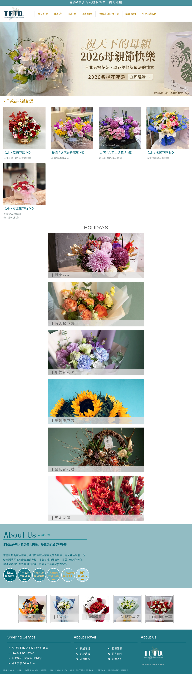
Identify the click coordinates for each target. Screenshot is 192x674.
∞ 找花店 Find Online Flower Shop (28, 647)
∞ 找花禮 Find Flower (20, 652)
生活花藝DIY (149, 13)
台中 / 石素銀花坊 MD (19, 208)
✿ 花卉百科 (115, 653)
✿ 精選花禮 (83, 648)
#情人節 (35, 670)
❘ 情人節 (28, 616)
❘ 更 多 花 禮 (60, 517)
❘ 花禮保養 (93, 616)
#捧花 (52, 670)
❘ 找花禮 (60, 616)
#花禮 (27, 670)
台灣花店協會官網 (109, 13)
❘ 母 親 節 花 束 (62, 372)
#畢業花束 (89, 670)
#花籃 (12, 670)
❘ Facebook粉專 (160, 616)
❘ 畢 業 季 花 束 (62, 420)
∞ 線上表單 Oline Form (21, 663)
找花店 (58, 13)
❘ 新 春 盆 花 (61, 275)
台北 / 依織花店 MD (17, 152)
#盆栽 (19, 670)
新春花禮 (43, 13)
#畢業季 (44, 670)
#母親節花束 (100, 670)
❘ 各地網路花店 (128, 616)
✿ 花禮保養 (115, 648)
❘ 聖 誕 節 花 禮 (62, 469)
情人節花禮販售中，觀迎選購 (101, 2)
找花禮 (72, 13)
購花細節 (87, 13)
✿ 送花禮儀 (83, 653)
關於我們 (130, 13)
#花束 (5, 670)
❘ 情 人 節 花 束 (62, 323)
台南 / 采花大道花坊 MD (116, 152)
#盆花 (59, 670)
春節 (73, 2)
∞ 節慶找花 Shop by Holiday (24, 658)
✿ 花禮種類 (83, 659)
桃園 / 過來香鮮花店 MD (68, 152)
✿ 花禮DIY (114, 659)
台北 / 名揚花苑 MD (160, 152)
